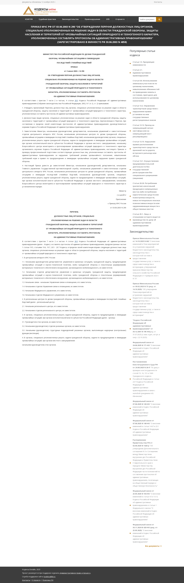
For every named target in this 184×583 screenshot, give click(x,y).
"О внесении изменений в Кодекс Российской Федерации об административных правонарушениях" (146, 349)
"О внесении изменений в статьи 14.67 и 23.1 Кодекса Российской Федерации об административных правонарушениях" (146, 427)
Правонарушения (92, 19)
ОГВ (107, 19)
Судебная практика (47, 19)
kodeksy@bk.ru (49, 576)
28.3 (76, 100)
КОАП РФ (29, 19)
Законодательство (70, 19)
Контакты (158, 2)
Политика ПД (47, 580)
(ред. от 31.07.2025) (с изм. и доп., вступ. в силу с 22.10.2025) (146, 328)
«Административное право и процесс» (75, 573)
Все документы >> (153, 546)
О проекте (119, 19)
